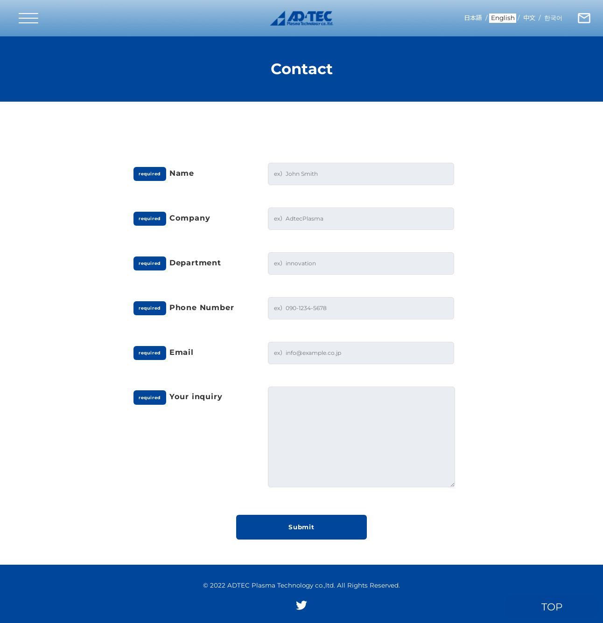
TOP (551, 607)
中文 (529, 17)
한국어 (553, 17)
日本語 (473, 17)
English (503, 17)
